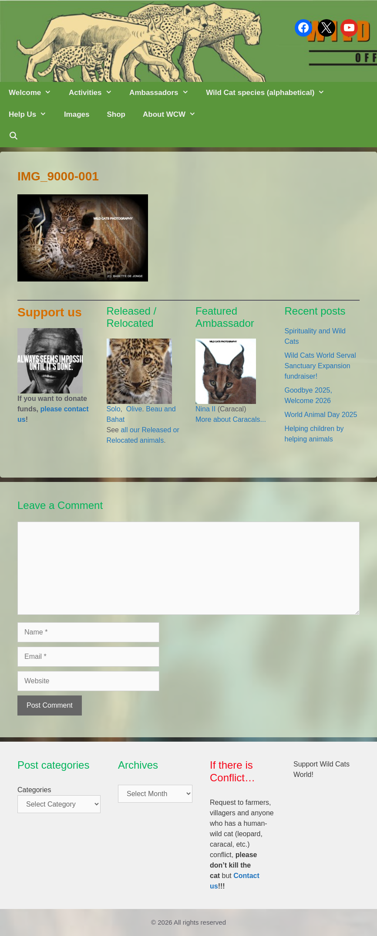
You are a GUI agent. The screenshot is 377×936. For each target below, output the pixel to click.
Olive (133, 409)
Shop (116, 114)
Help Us (32, 114)
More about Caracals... (230, 419)
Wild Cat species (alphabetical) (269, 93)
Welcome (34, 93)
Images (77, 114)
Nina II (205, 409)
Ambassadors (163, 93)
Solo (114, 409)
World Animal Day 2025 (321, 414)
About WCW (174, 114)
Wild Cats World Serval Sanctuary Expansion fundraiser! (320, 366)
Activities (95, 93)
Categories (34, 790)
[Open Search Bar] (13, 136)
